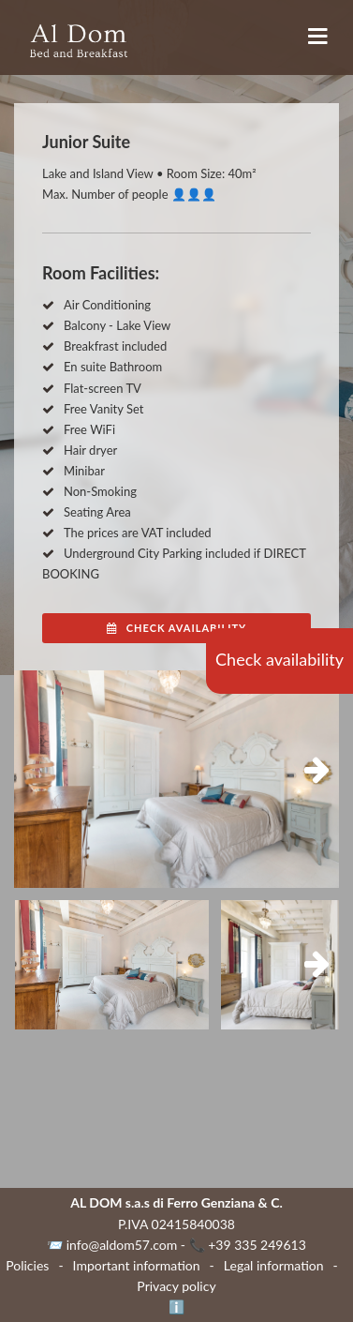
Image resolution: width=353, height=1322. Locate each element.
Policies (27, 1265)
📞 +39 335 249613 (247, 1245)
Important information (136, 1265)
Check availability (279, 659)
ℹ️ (176, 1306)
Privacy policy (176, 1286)
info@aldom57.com (122, 1245)
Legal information (274, 1265)
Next (311, 770)
